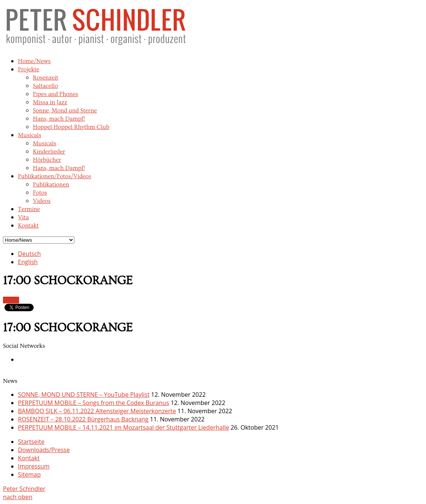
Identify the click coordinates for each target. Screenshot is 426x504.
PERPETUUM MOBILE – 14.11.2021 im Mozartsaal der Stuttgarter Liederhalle (123, 427)
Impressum (33, 466)
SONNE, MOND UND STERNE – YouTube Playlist (83, 394)
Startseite (31, 441)
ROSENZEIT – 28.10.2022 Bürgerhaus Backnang (83, 419)
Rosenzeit (45, 77)
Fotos (40, 192)
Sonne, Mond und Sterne (65, 110)
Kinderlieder (49, 151)
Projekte (28, 69)
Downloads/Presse (44, 450)
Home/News (34, 61)
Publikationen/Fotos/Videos (54, 176)
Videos (41, 201)
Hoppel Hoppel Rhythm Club (71, 127)
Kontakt (28, 225)
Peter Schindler (24, 489)
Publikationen (51, 184)
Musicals (29, 135)
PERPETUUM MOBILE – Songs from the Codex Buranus (93, 403)
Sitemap (29, 474)
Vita (23, 217)
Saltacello (45, 86)
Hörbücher (47, 160)
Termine (29, 209)
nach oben (18, 497)
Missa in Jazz (50, 102)
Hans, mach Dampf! (59, 118)
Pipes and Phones (55, 94)
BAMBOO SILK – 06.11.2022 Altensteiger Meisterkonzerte (97, 411)
